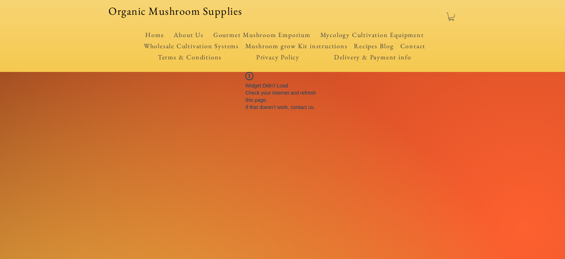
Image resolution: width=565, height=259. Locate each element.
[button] (451, 17)
